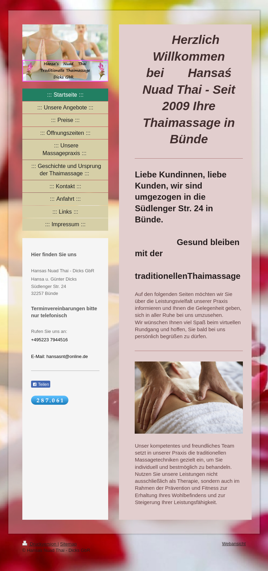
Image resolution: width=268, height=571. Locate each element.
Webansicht (234, 543)
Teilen (40, 384)
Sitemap (68, 544)
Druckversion (40, 544)
